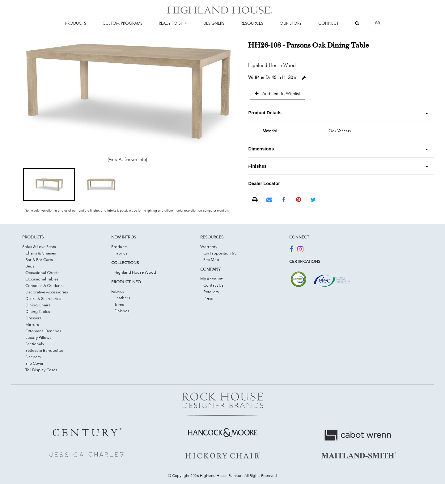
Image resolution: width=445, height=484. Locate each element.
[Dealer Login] (377, 23)
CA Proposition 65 (220, 252)
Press (208, 298)
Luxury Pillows (38, 337)
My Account (211, 278)
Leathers (122, 297)
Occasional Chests (42, 272)
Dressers (33, 317)
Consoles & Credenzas (45, 285)
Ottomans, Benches (43, 330)
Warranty (208, 246)
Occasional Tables (41, 278)
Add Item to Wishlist (277, 93)
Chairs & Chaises (40, 252)
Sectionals (34, 343)
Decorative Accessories (46, 291)
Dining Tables (37, 311)
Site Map (211, 259)
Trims (119, 304)
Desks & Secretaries (43, 298)
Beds (29, 265)
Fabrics (120, 252)
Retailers (211, 291)
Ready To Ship (173, 23)
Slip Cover (34, 363)
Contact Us (213, 285)
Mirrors (32, 324)
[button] (49, 184)
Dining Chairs (37, 304)
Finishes (121, 310)
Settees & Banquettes (44, 350)
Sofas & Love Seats (39, 246)
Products (119, 246)
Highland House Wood (135, 272)
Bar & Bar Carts (39, 259)
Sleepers (33, 356)
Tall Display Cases (41, 369)
